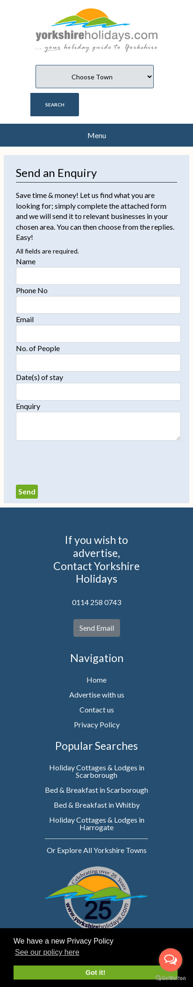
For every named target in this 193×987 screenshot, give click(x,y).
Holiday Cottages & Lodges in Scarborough (96, 771)
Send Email (96, 627)
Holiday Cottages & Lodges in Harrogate (96, 823)
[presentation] (87, 462)
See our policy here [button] (47, 952)
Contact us (96, 709)
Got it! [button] (95, 972)
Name (26, 261)
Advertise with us (96, 694)
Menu (96, 135)
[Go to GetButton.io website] (171, 977)
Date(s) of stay (39, 377)
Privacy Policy (97, 724)
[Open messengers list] (170, 960)
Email (25, 319)
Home (96, 679)
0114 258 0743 (96, 602)
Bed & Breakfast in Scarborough (96, 789)
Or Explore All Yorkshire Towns (97, 850)
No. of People (38, 348)
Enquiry (28, 406)
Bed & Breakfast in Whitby (97, 804)
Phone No (32, 290)
